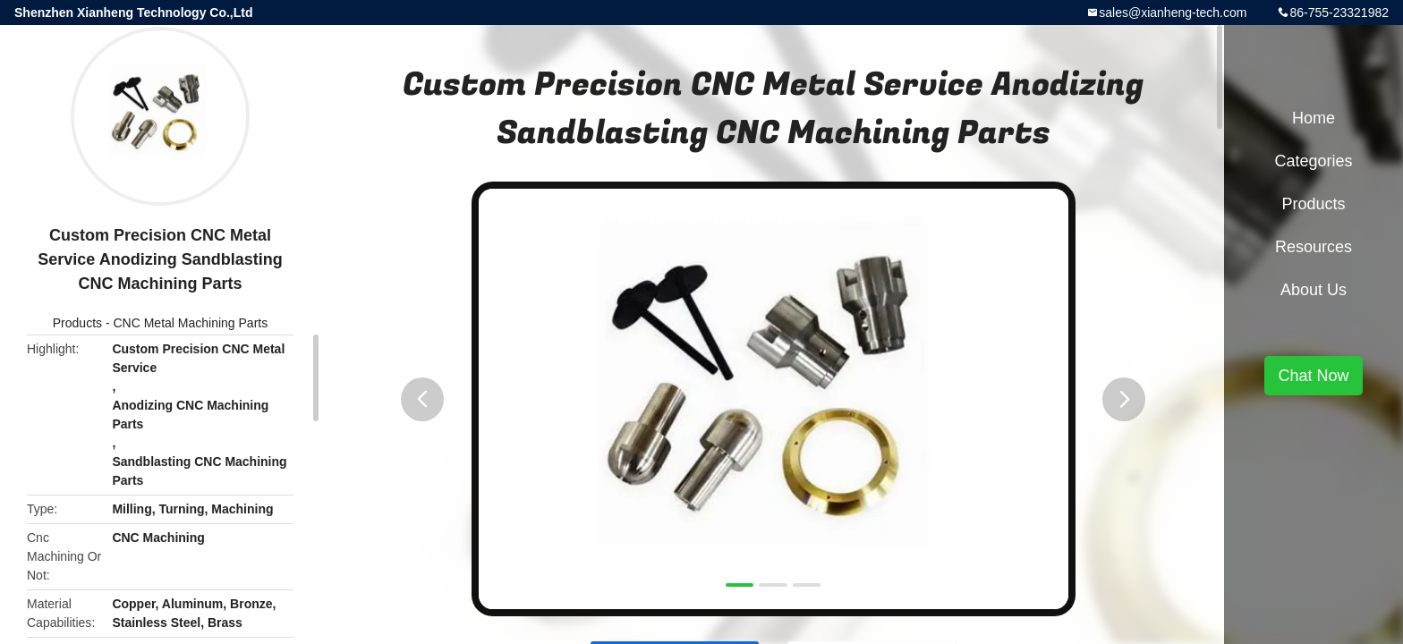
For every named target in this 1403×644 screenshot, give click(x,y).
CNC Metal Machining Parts (190, 323)
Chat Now (1313, 376)
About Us (1313, 290)
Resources (1313, 247)
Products (77, 323)
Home (1313, 118)
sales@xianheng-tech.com (1172, 12)
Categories (1313, 161)
